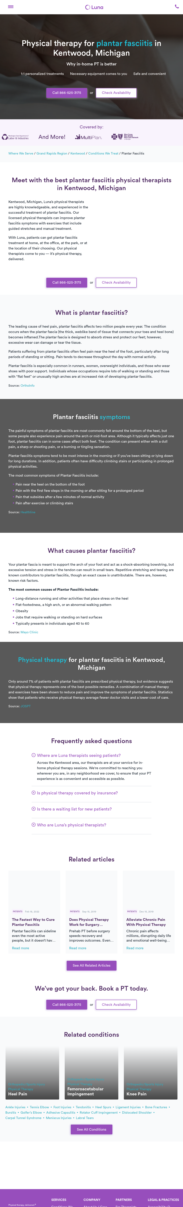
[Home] (94, 7)
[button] (11, 7)
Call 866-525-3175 (66, 93)
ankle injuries (16, 1107)
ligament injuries (129, 1107)
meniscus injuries (60, 1118)
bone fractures (157, 1107)
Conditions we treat (103, 153)
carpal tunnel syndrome (24, 1118)
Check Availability (116, 93)
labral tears (85, 1118)
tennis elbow (41, 1107)
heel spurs (104, 1107)
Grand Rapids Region (51, 153)
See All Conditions (91, 1129)
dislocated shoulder (138, 1112)
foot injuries (63, 1107)
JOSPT (26, 706)
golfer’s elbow (32, 1112)
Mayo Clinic (29, 632)
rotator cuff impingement (100, 1112)
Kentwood (77, 153)
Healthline (28, 512)
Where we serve (20, 153)
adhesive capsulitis (62, 1112)
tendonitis (84, 1107)
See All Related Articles (91, 965)
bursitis (12, 1112)
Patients (17, 911)
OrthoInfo (27, 385)
